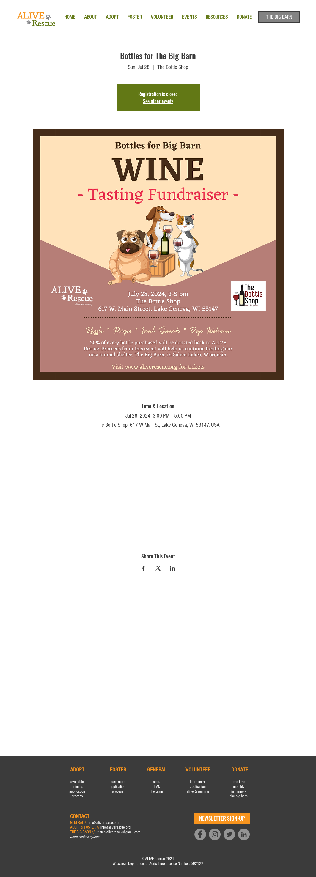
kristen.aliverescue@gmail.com (118, 832)
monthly (239, 786)
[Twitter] (229, 834)
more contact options (85, 837)
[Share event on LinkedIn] (172, 568)
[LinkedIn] (244, 834)
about (157, 782)
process (77, 796)
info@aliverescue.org (104, 822)
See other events (158, 101)
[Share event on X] (158, 568)
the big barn (239, 796)
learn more (117, 782)
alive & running (198, 791)
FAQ (157, 786)
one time (239, 782)
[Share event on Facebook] (143, 568)
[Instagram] (215, 834)
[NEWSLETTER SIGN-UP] (222, 818)
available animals (77, 784)
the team (157, 791)
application (77, 791)
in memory (239, 791)
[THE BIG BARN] (279, 17)
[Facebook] (200, 834)
